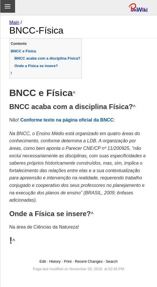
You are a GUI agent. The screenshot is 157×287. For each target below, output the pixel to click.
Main (14, 22)
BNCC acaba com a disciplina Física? (47, 58)
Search (112, 261)
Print (68, 261)
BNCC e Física (23, 51)
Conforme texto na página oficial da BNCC (67, 119)
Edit (42, 261)
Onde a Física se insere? (36, 66)
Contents (19, 43)
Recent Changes (89, 261)
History (55, 261)
